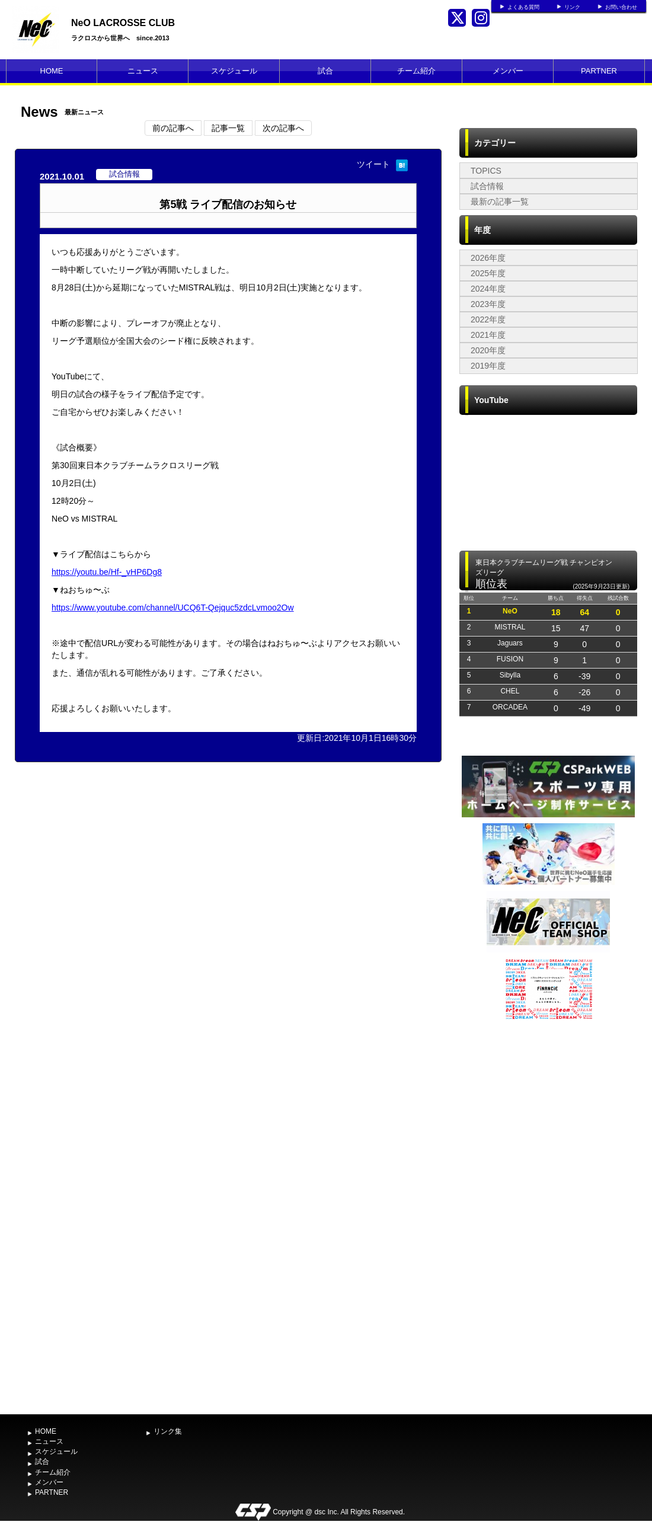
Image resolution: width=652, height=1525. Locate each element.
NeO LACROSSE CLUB (123, 23)
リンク (572, 7)
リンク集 (168, 1431)
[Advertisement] (548, 1215)
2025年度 (488, 273)
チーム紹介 (416, 70)
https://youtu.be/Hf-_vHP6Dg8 (107, 572)
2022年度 (488, 319)
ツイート (373, 164)
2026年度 (488, 258)
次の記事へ (283, 128)
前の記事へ (173, 128)
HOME (51, 70)
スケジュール (234, 70)
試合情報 (487, 186)
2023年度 (488, 304)
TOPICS (486, 170)
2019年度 (488, 365)
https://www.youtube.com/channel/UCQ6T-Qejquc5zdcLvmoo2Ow (173, 607)
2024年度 (488, 288)
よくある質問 (523, 7)
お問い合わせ (621, 7)
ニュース (142, 70)
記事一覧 (228, 128)
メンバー (508, 70)
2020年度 (488, 350)
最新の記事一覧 (500, 201)
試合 (325, 70)
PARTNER (599, 70)
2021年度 (488, 335)
